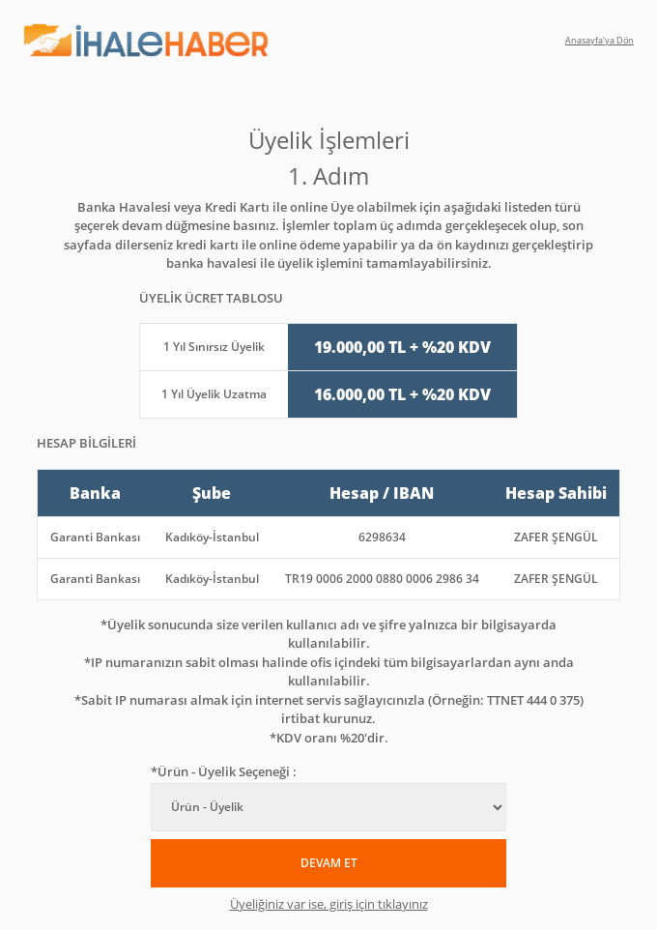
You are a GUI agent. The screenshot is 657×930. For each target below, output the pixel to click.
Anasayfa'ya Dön (599, 40)
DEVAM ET (328, 863)
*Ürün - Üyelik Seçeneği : (224, 771)
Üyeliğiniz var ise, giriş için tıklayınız (329, 904)
